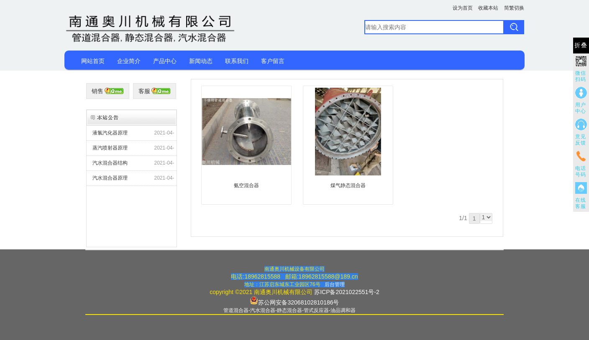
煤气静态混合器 (348, 185)
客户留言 (272, 61)
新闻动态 (201, 61)
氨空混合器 (246, 185)
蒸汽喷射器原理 (110, 148)
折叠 (581, 45)
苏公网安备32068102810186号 (298, 302)
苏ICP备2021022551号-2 (346, 292)
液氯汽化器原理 (110, 133)
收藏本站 (488, 8)
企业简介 (129, 61)
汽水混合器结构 (110, 163)
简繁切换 (514, 8)
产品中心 (165, 61)
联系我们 (236, 61)
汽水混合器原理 (110, 178)
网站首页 (93, 61)
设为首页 (463, 8)
